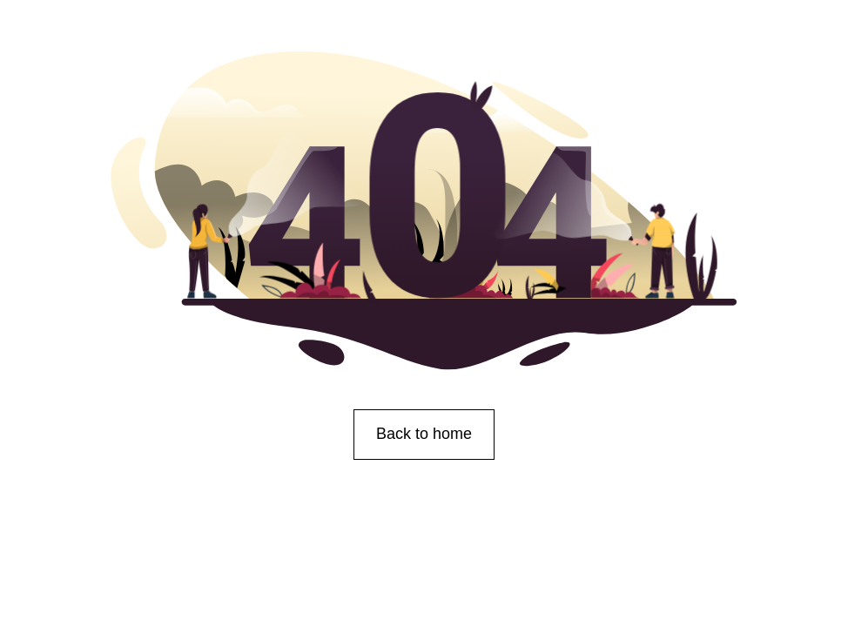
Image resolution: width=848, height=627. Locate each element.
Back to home (424, 433)
